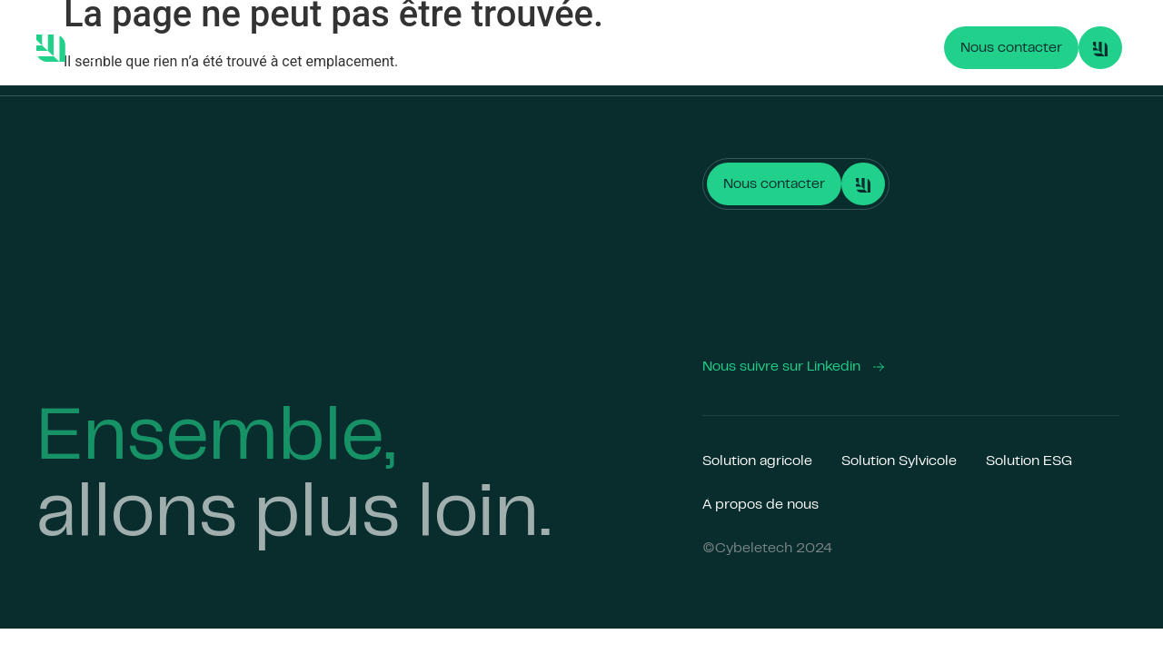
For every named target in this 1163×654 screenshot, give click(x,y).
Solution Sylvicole (455, 48)
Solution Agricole (313, 48)
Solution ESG (585, 48)
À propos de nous (716, 48)
